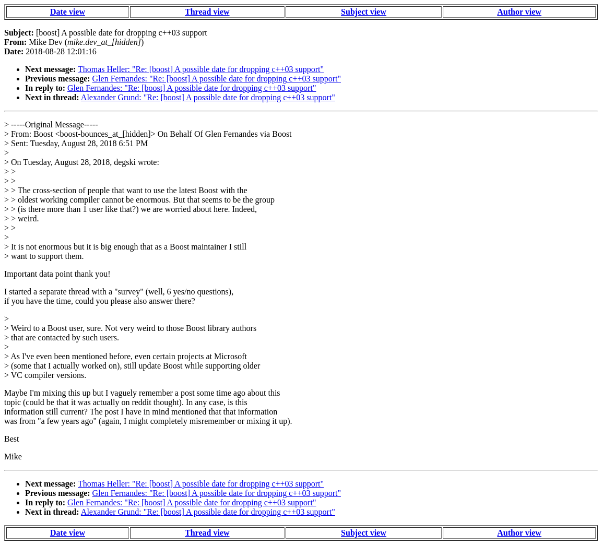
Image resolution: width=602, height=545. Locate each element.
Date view (67, 11)
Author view (519, 11)
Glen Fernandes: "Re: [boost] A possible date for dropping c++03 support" (216, 78)
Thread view (207, 11)
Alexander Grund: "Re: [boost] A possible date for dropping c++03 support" (208, 97)
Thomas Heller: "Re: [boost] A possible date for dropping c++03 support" (201, 69)
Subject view (363, 11)
